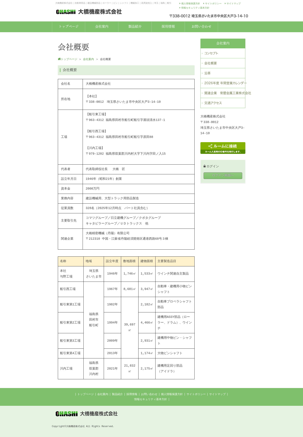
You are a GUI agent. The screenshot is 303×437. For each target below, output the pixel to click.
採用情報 (131, 394)
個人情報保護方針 (172, 394)
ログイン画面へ (223, 175)
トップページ (85, 394)
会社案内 (102, 394)
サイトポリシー (196, 394)
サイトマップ (217, 394)
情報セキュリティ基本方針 (150, 399)
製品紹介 (117, 394)
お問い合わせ (149, 394)
